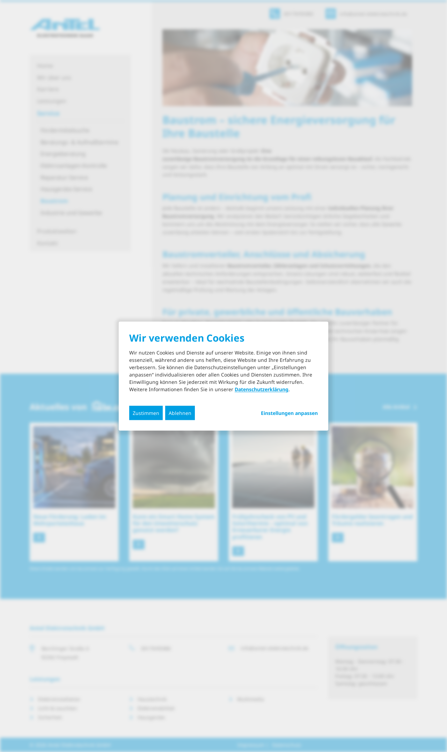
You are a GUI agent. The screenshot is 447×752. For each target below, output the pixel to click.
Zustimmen (146, 413)
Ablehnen (180, 413)
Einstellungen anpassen (289, 413)
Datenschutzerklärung (261, 389)
